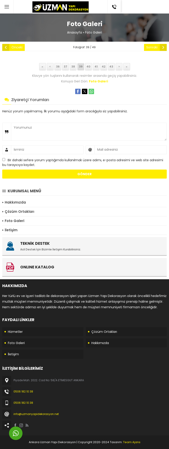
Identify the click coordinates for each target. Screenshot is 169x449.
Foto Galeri (93, 32)
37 (65, 66)
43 (111, 66)
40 (88, 66)
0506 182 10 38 (23, 391)
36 (58, 66)
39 (81, 66)
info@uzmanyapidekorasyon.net (36, 414)
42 (104, 66)
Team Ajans (131, 442)
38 (73, 66)
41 (96, 66)
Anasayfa (74, 32)
